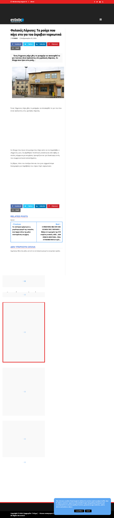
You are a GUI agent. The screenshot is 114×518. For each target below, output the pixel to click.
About (32, 1)
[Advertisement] (37, 131)
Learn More (79, 511)
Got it (88, 511)
